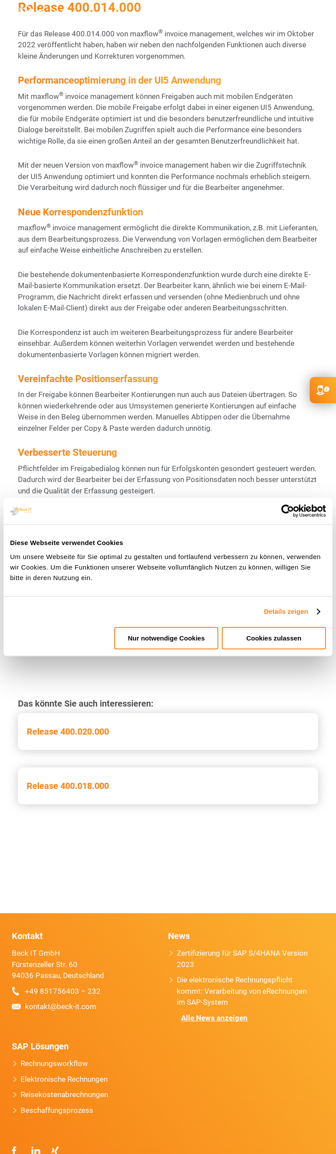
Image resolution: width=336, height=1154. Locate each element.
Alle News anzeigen (214, 1017)
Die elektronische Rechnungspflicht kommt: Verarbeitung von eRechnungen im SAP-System (242, 990)
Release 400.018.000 (68, 786)
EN (276, 17)
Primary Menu (317, 17)
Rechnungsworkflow (54, 1063)
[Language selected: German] (309, 1146)
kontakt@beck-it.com (259, 17)
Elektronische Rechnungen (64, 1079)
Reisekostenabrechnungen (64, 1094)
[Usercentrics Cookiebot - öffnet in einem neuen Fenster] (287, 510)
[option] (305, 1146)
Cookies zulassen (273, 638)
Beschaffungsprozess (57, 1110)
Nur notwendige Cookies (166, 638)
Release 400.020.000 (68, 731)
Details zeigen (286, 611)
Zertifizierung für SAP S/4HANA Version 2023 (242, 959)
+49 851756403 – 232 (63, 991)
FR (294, 17)
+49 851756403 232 (241, 17)
